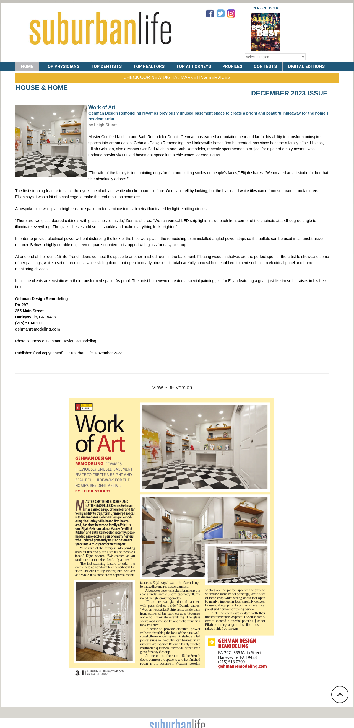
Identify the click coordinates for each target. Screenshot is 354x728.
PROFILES (232, 66)
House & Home (42, 87)
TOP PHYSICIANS (62, 66)
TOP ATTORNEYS (193, 66)
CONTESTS (265, 66)
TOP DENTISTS (106, 66)
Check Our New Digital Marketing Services (176, 77)
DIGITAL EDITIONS (306, 66)
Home (27, 66)
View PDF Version (172, 387)
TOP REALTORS (149, 66)
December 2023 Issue (289, 93)
